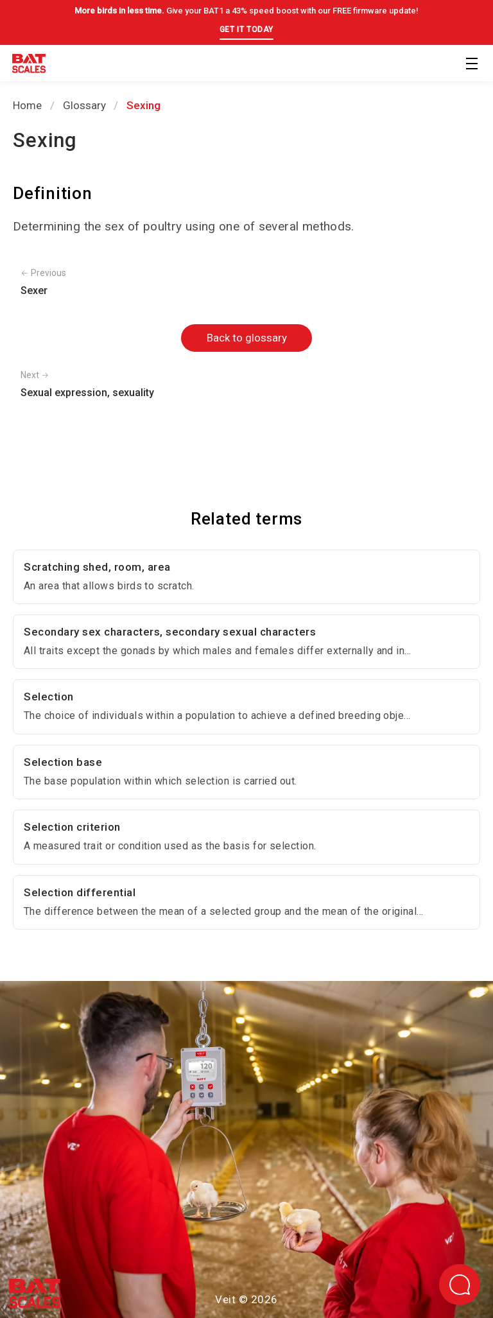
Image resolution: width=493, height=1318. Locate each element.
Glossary (84, 105)
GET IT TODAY (246, 29)
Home (27, 105)
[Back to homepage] (29, 66)
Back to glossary (247, 337)
